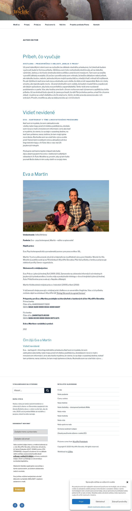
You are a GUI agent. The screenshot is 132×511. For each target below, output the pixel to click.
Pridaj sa (37, 25)
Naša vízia (61, 420)
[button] (127, 482)
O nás (60, 390)
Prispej (27, 25)
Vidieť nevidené (39, 112)
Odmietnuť (100, 502)
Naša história (62, 403)
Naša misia (62, 411)
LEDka (70, 452)
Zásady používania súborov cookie (99, 507)
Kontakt (96, 25)
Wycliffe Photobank (80, 441)
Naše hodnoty (63, 416)
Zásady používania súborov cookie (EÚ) (72, 433)
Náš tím (62, 25)
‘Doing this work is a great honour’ (71, 293)
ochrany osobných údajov (23, 456)
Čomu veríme (63, 398)
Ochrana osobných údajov (67, 429)
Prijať (81, 502)
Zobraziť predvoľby (119, 502)
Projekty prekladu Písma (79, 25)
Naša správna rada (65, 424)
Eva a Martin (35, 174)
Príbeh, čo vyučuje (41, 56)
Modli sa (16, 25)
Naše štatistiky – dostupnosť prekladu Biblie (74, 407)
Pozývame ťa (50, 25)
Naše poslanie (63, 394)
